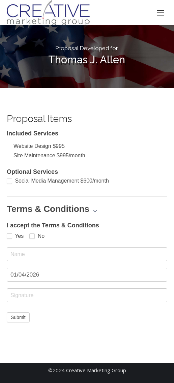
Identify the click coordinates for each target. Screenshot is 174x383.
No (37, 236)
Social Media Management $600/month (58, 181)
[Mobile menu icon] (160, 13)
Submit (18, 317)
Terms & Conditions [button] (52, 209)
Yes (15, 236)
